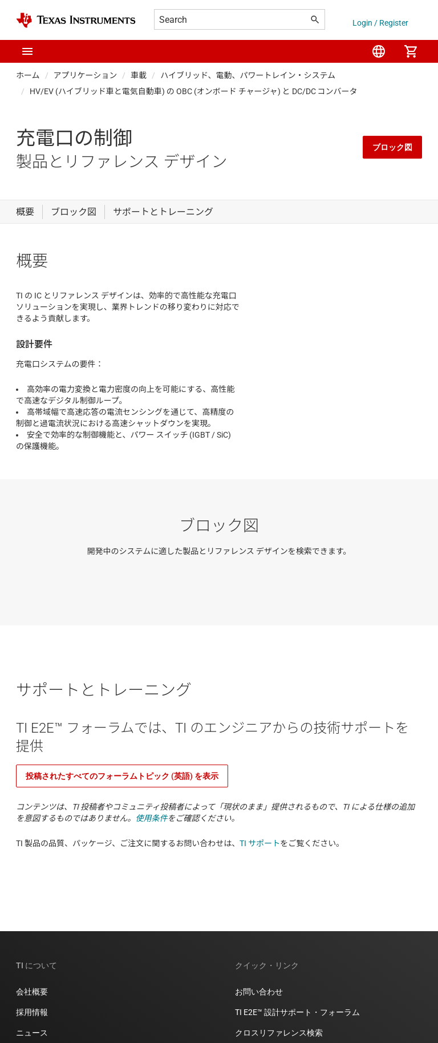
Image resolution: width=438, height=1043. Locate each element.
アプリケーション (85, 75)
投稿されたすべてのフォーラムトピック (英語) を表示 (122, 776)
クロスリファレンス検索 (279, 1032)
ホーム (28, 75)
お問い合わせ (259, 991)
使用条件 (152, 818)
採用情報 (32, 1012)
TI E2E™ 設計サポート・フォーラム (297, 1012)
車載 (139, 75)
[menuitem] (379, 51)
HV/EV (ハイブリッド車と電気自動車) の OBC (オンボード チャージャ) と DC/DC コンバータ (194, 91)
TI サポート (260, 843)
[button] (27, 51)
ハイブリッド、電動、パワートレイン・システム (247, 75)
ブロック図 (392, 147)
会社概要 (32, 991)
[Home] (76, 20)
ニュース (32, 1032)
